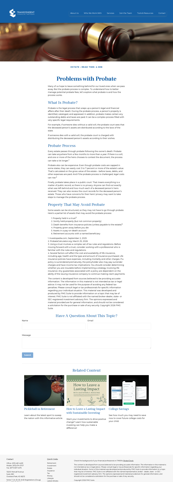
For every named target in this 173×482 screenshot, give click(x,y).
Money (50, 466)
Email (90, 310)
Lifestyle (50, 468)
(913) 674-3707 (18, 456)
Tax (48, 463)
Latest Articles (52, 471)
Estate (49, 458)
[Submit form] (27, 345)
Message (26, 325)
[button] (74, 6)
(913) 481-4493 (17, 453)
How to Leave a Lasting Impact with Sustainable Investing (85, 401)
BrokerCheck (128, 451)
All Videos (51, 473)
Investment (51, 456)
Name (25, 310)
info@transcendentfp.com (17, 476)
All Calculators (52, 476)
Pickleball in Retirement (39, 399)
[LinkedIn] (8, 479)
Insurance (51, 461)
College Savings (119, 399)
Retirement (51, 453)
